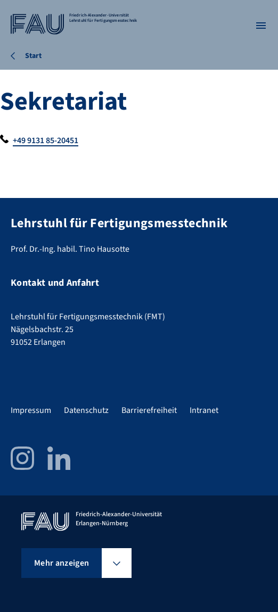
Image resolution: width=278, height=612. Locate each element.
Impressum (31, 410)
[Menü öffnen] (261, 25)
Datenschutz (86, 410)
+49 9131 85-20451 (45, 140)
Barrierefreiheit (149, 410)
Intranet (204, 410)
